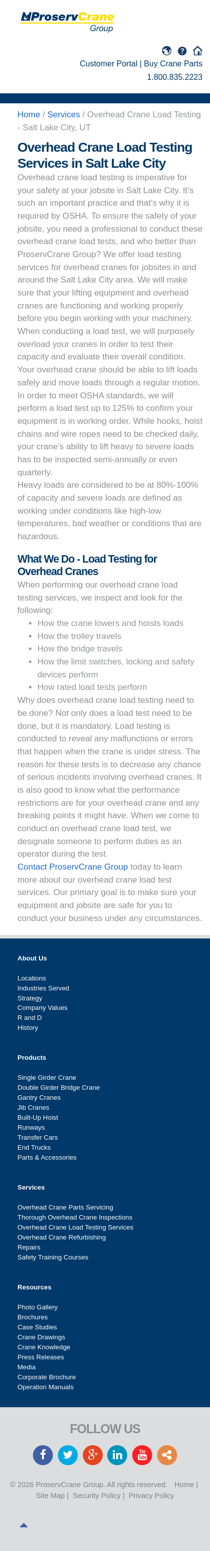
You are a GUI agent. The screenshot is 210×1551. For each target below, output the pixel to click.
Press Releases (40, 1357)
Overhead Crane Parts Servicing (65, 1207)
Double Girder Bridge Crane (58, 1087)
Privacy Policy (151, 1496)
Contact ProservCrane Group (72, 867)
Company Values (42, 1007)
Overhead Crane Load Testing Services (75, 1227)
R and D (29, 1017)
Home (184, 1485)
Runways (31, 1127)
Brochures (32, 1317)
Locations (31, 978)
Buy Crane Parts (173, 63)
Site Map (50, 1496)
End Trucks (34, 1147)
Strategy (29, 998)
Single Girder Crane (46, 1077)
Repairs (28, 1247)
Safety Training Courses (52, 1257)
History (27, 1027)
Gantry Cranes (39, 1097)
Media (26, 1367)
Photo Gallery (37, 1307)
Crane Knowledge (43, 1347)
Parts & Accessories (47, 1157)
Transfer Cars (37, 1137)
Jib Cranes (33, 1107)
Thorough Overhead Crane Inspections (74, 1217)
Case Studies (37, 1327)
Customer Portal (109, 63)
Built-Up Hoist (37, 1117)
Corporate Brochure (46, 1377)
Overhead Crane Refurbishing (61, 1237)
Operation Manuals (45, 1387)
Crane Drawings (41, 1337)
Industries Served (43, 988)
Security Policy (97, 1496)
